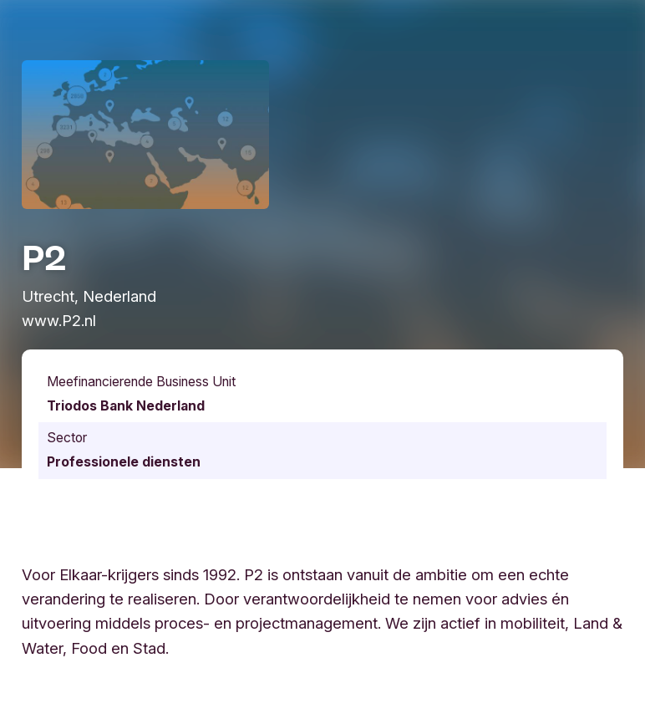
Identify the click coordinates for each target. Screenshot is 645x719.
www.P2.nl (59, 320)
